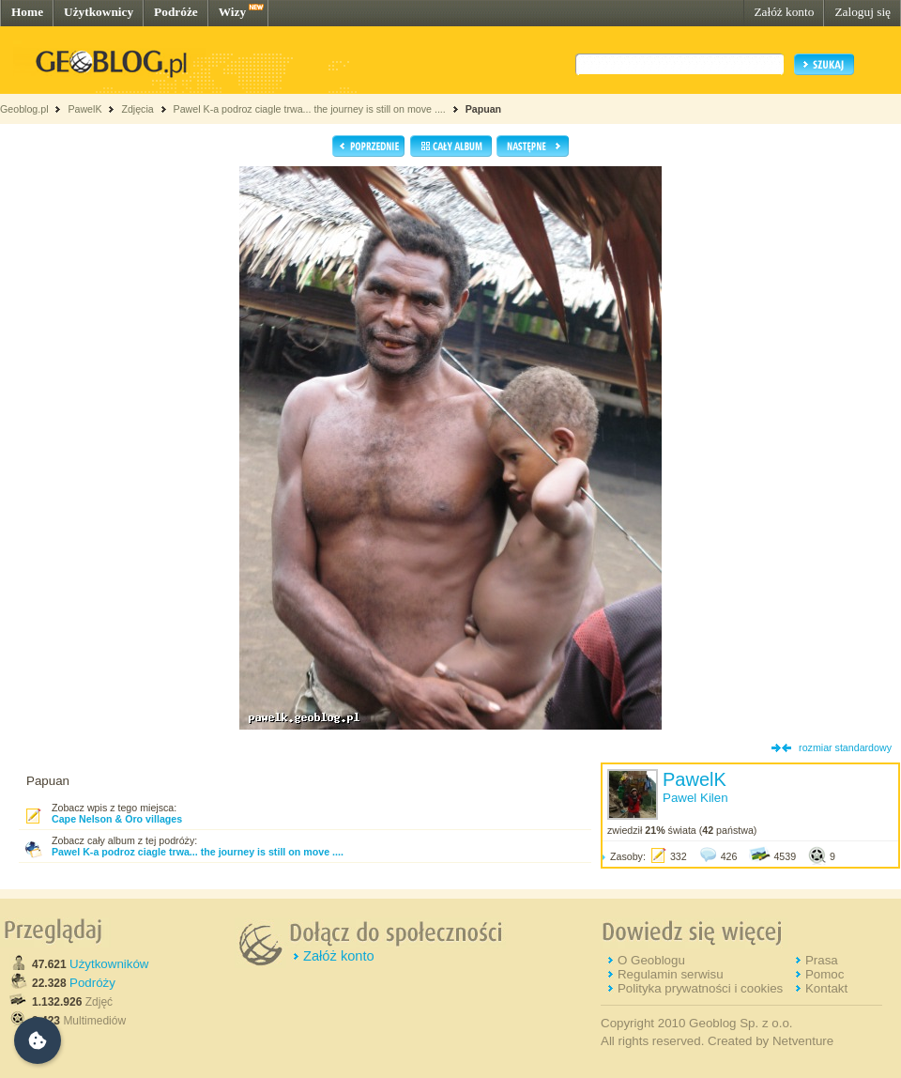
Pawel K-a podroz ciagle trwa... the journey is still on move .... (310, 109)
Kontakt (826, 988)
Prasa (821, 960)
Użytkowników (108, 964)
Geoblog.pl (24, 109)
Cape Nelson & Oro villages (117, 818)
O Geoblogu (651, 960)
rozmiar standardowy (845, 747)
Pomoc (824, 974)
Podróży (92, 983)
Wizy (232, 12)
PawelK (84, 109)
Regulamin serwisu (671, 974)
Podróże (176, 12)
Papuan (484, 109)
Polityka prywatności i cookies (700, 988)
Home (27, 12)
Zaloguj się (862, 12)
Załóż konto (784, 12)
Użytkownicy (98, 12)
